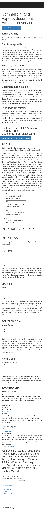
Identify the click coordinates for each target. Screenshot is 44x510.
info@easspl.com (9, 485)
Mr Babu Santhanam (8, 446)
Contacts (16, 28)
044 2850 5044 (8, 494)
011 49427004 (8, 489)
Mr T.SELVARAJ (7, 431)
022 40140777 (8, 492)
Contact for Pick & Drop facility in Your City (15, 138)
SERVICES (7, 28)
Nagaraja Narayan (8, 411)
